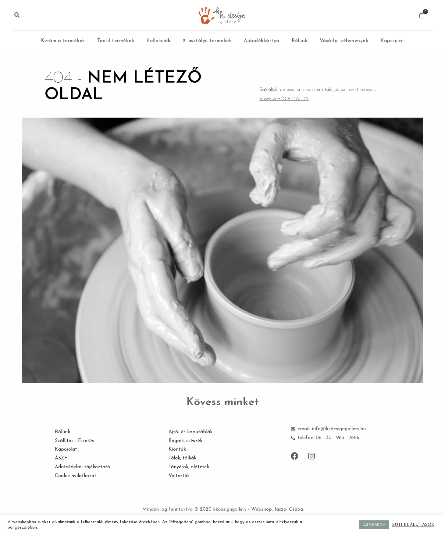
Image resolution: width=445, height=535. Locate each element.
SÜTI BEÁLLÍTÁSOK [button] (413, 525)
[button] (17, 15)
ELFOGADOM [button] (374, 524)
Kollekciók (158, 40)
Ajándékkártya (261, 40)
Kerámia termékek (63, 40)
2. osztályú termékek (207, 40)
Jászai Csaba (288, 509)
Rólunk (300, 40)
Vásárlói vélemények (344, 40)
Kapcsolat (392, 40)
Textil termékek (115, 40)
